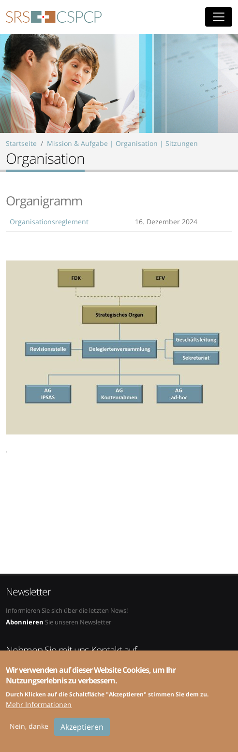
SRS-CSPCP (54, 17)
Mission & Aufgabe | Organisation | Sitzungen (122, 143)
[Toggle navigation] (218, 17)
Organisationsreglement (49, 221)
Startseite (21, 143)
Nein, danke (29, 732)
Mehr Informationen (39, 710)
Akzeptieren (82, 733)
